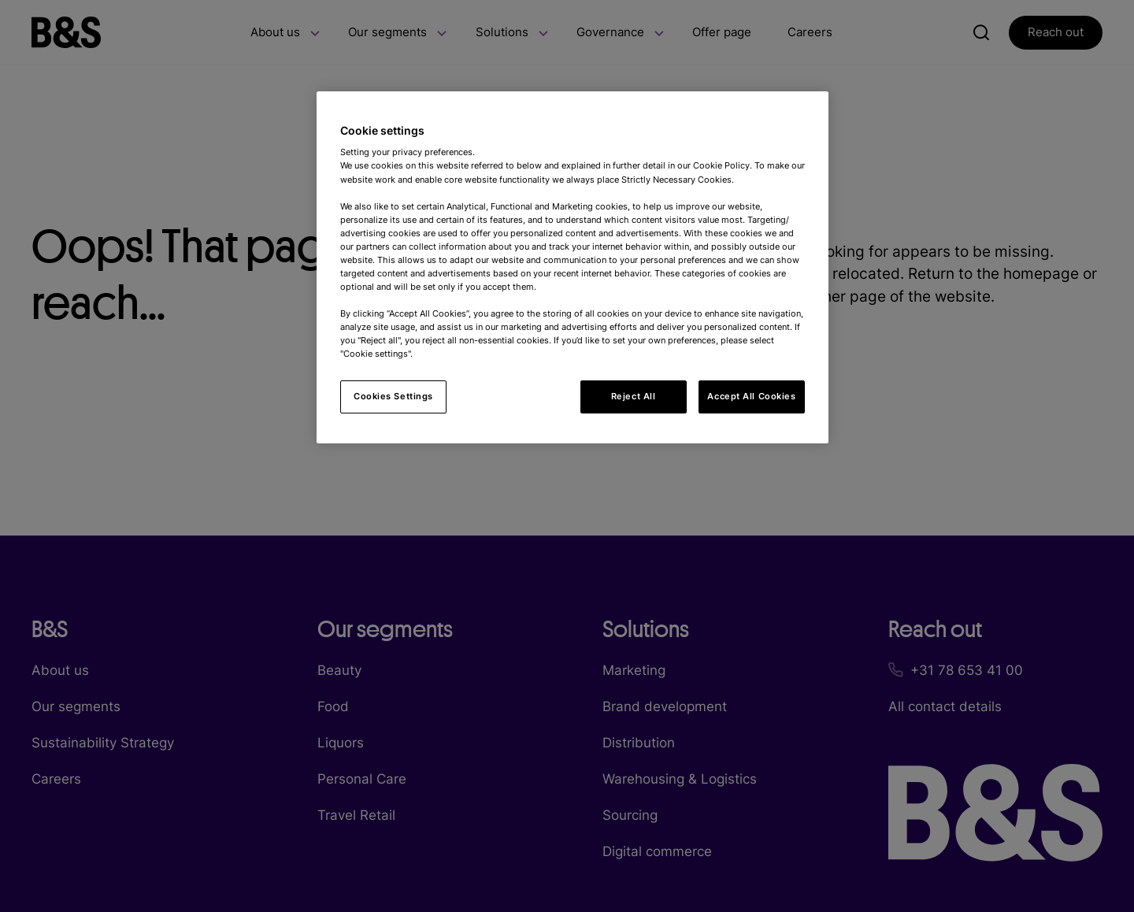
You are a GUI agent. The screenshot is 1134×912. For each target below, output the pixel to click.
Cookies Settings (393, 396)
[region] (572, 267)
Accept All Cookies (751, 396)
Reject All (633, 396)
